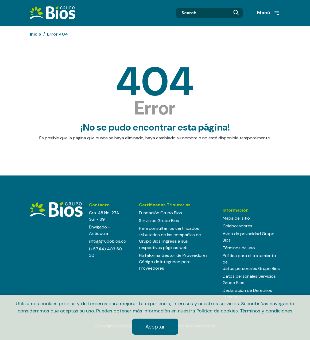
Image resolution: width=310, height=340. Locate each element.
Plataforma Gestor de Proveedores (173, 255)
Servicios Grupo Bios (159, 220)
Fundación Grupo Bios (160, 213)
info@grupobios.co (107, 241)
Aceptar (155, 326)
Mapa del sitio (236, 218)
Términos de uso (239, 248)
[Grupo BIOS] (52, 12)
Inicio (35, 34)
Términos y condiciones (266, 311)
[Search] (209, 13)
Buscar (236, 12)
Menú (268, 12)
